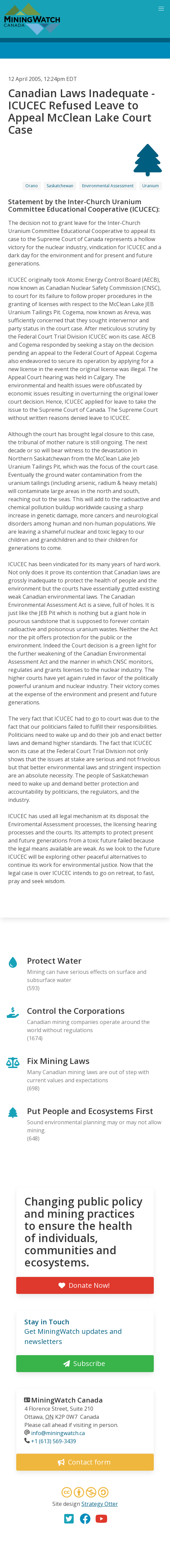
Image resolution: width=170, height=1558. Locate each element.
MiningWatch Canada (67, 1400)
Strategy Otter (99, 1504)
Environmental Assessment (107, 186)
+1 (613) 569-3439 (53, 1441)
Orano (31, 186)
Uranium (150, 186)
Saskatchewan (60, 186)
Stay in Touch (46, 1321)
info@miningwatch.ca (58, 1433)
